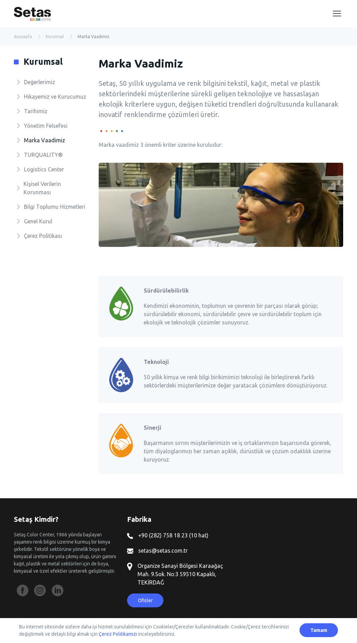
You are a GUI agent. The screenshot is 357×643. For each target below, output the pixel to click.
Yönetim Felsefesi (46, 126)
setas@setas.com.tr (157, 550)
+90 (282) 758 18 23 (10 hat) (167, 535)
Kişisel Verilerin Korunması (42, 188)
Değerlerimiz (39, 82)
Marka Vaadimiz (44, 140)
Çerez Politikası (43, 236)
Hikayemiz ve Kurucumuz (55, 96)
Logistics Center (44, 169)
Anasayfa (23, 36)
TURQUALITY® (43, 155)
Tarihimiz (35, 111)
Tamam (318, 630)
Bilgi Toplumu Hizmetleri (54, 207)
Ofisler (145, 600)
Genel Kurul (38, 221)
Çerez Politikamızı (118, 634)
